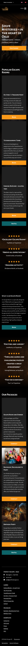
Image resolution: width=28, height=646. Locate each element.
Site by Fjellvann (14, 643)
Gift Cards (6, 623)
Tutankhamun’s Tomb (12, 140)
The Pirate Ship (8, 590)
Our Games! (14, 48)
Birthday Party (10, 524)
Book (14, 117)
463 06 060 (7, 577)
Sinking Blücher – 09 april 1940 (12, 588)
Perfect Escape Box (9, 601)
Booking (6, 628)
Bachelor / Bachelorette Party (11, 611)
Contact (14, 444)
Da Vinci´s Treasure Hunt (13, 95)
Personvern (17, 639)
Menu (23, 8)
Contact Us (6, 621)
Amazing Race (7, 598)
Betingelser (5, 643)
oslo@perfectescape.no (11, 580)
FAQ (5, 631)
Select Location (9, 2)
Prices (5, 626)
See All (14, 224)
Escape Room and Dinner (13, 415)
